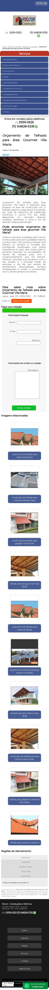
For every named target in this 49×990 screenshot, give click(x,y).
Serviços (24, 53)
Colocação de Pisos (10, 59)
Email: (25, 331)
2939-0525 (15, 32)
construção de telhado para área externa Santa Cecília (24, 757)
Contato (24, 961)
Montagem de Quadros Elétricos (15, 100)
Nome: (25, 322)
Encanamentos (9, 71)
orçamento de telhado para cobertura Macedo (24, 455)
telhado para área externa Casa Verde (25, 714)
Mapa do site (24, 969)
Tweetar (6, 154)
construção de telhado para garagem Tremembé (24, 542)
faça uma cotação (21, 301)
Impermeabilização (10, 83)
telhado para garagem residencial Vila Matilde (24, 801)
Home (24, 930)
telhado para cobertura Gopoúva (24, 842)
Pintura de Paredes (10, 106)
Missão (24, 946)
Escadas (6, 77)
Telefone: (29, 342)
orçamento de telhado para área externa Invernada (24, 671)
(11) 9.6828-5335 (39, 32)
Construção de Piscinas (11, 65)
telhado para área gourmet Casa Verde (24, 585)
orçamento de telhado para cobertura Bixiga (24, 628)
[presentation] (25, 354)
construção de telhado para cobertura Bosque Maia (24, 499)
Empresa (24, 938)
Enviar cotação (24, 408)
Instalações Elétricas (10, 94)
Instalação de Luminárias (12, 88)
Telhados (6, 112)
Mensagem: (27, 384)
